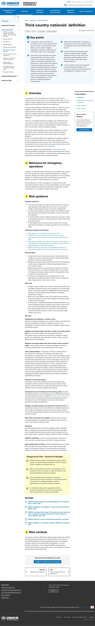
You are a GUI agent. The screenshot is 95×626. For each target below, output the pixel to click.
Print (34, 31)
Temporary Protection (8, 72)
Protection (24, 11)
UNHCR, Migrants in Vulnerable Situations (41, 245)
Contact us (53, 591)
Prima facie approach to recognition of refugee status (9, 68)
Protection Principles (8, 25)
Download (41, 31)
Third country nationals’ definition (9, 50)
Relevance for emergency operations (85, 101)
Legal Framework (7, 30)
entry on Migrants (48, 146)
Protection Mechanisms (9, 76)
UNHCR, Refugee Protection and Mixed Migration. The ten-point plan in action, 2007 (48, 502)
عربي (83, 2)
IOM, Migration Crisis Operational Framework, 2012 (44, 233)
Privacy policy (67, 617)
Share (28, 31)
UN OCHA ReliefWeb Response (11, 592)
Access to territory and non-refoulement (10, 54)
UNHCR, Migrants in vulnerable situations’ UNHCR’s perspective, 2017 (49, 524)
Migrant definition (7, 44)
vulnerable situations (59, 149)
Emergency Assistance (39, 11)
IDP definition (6, 41)
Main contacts (81, 108)
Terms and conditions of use (80, 617)
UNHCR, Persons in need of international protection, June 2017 (48, 519)
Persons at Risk (7, 80)
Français (74, 2)
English (69, 2)
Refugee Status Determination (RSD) (8, 63)
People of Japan (85, 607)
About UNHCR (5, 595)
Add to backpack (52, 31)
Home (26, 20)
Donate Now (5, 597)
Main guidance (81, 105)
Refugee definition (7, 39)
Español (79, 2)
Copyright (91, 617)
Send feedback (84, 130)
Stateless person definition (9, 47)
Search (65, 5)
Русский (91, 2)
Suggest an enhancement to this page (47, 562)
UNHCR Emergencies (8, 587)
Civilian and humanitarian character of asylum (9, 58)
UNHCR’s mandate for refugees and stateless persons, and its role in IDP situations (9, 34)
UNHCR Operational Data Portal (11, 590)
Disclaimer (58, 617)
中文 (86, 2)
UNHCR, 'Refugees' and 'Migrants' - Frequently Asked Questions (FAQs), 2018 (48, 508)
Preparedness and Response (9, 11)
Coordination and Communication (55, 11)
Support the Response (70, 11)
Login (90, 5)
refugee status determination (60, 396)
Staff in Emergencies (86, 11)
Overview (80, 97)
